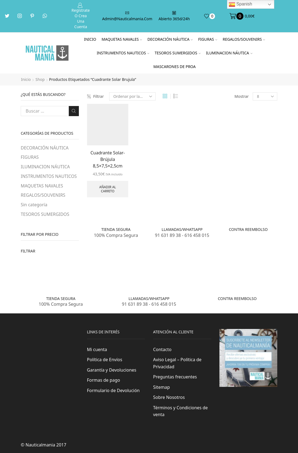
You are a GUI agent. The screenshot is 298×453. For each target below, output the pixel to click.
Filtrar (95, 96)
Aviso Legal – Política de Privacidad (177, 363)
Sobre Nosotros (169, 397)
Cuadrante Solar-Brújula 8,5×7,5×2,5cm (107, 159)
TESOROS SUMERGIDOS (178, 52)
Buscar (74, 111)
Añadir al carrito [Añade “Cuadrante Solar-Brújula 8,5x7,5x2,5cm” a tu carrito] (107, 189)
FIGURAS (207, 39)
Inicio (90, 39)
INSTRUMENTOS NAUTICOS (123, 52)
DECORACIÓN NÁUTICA (170, 39)
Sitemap (161, 387)
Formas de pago (103, 380)
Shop (39, 79)
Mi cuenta (97, 349)
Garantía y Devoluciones (111, 370)
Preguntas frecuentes (175, 377)
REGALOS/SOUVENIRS (244, 39)
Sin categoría (34, 205)
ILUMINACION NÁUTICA (229, 52)
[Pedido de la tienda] (132, 96)
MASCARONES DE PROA (174, 66)
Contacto (162, 349)
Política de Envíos (104, 360)
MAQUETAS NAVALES (122, 39)
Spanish (240, 4)
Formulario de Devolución (113, 390)
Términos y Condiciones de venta (180, 411)
